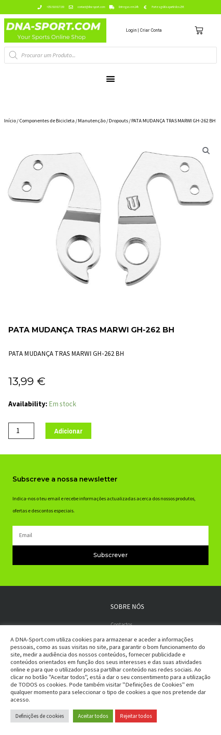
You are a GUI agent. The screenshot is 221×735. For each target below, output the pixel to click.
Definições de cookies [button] (39, 716)
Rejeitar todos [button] (136, 716)
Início (10, 120)
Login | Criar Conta (144, 30)
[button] (111, 79)
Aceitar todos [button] (93, 716)
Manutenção (91, 120)
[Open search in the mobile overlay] (110, 55)
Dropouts (118, 120)
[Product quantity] (21, 431)
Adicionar (68, 431)
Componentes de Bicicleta (47, 120)
